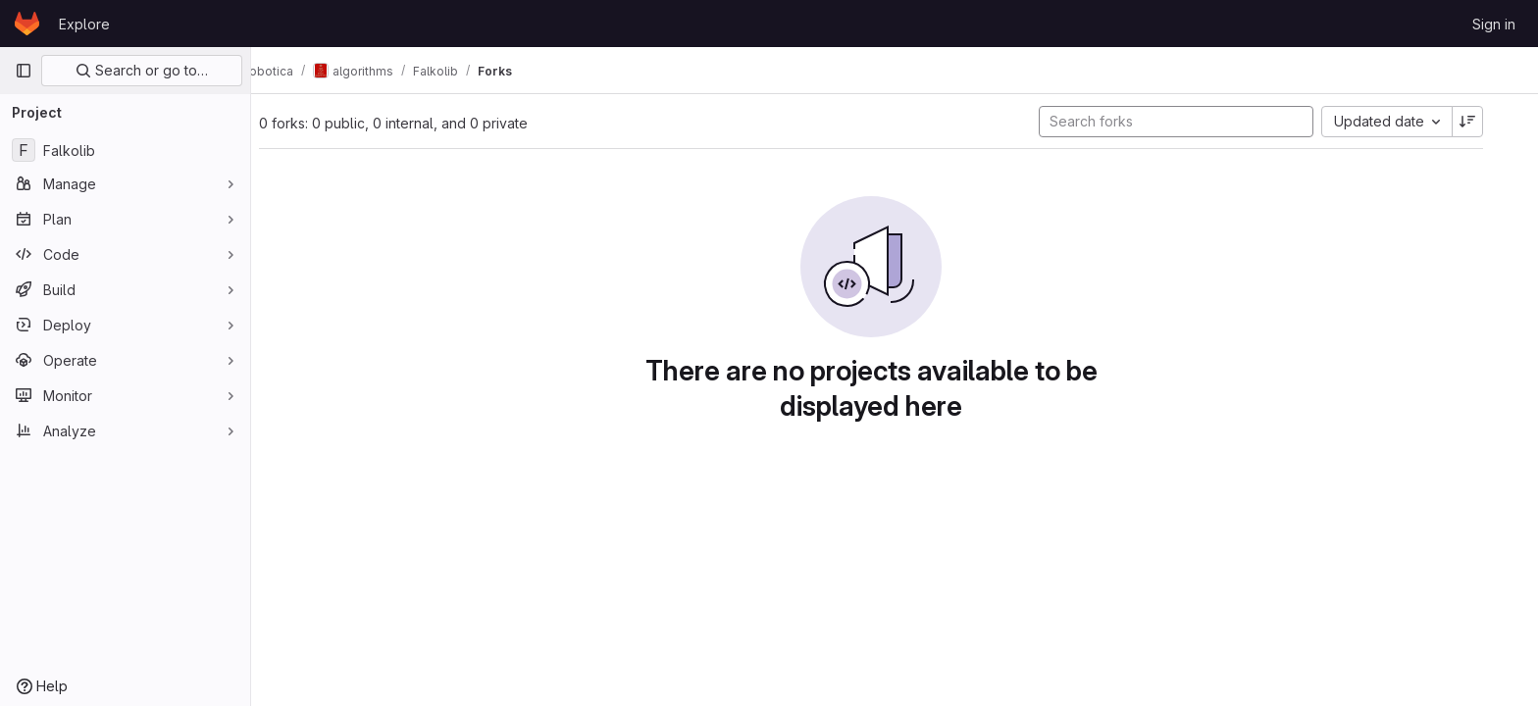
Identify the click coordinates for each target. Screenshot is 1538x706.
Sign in (1493, 24)
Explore (84, 24)
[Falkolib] (125, 150)
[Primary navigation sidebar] (23, 70)
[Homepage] (27, 23)
